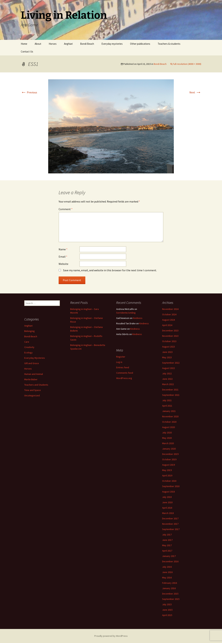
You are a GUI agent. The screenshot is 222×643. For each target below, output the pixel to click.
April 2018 (167, 507)
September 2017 (171, 529)
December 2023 (170, 330)
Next (195, 92)
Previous (29, 92)
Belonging (29, 331)
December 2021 (170, 389)
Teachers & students (169, 43)
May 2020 (167, 437)
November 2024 (170, 309)
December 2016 (170, 561)
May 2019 (167, 470)
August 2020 (168, 427)
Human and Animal (33, 374)
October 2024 (169, 314)
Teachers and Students (36, 384)
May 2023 (167, 357)
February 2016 (169, 582)
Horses (53, 43)
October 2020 (169, 421)
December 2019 (170, 454)
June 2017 (167, 539)
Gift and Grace (31, 363)
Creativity (29, 347)
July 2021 (167, 400)
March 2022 (168, 384)
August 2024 (168, 319)
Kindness (137, 318)
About (38, 43)
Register (120, 356)
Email (63, 256)
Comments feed (124, 372)
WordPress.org (124, 378)
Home (24, 43)
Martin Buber (30, 379)
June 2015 (167, 609)
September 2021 (171, 395)
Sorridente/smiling (126, 312)
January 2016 (169, 588)
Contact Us (27, 51)
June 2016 (167, 572)
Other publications (140, 43)
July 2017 (167, 534)
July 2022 (167, 373)
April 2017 (167, 550)
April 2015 (167, 615)
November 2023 (170, 335)
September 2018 (171, 486)
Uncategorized (32, 395)
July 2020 (167, 432)
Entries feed (122, 367)
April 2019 (167, 475)
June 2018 (167, 502)
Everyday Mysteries (34, 357)
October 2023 (169, 341)
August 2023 (168, 346)
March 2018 (168, 513)
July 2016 (167, 566)
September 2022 (171, 362)
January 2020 (169, 448)
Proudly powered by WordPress (111, 635)
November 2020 (170, 416)
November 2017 (170, 523)
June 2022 (167, 378)
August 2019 (168, 464)
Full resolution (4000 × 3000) (187, 63)
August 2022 (168, 368)
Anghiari (68, 43)
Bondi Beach (87, 43)
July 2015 (167, 604)
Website (63, 264)
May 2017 (167, 545)
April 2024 (167, 325)
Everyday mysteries (112, 43)
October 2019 (169, 459)
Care (26, 341)
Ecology (28, 352)
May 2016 (167, 577)
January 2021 (169, 411)
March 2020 (168, 443)
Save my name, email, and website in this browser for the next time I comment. (110, 270)
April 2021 (167, 405)
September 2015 (171, 599)
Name (63, 249)
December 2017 (170, 518)
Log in (119, 362)
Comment (65, 209)
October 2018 (169, 480)
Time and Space (32, 390)
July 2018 (167, 497)
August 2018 (168, 491)
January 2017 (169, 556)
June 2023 (167, 352)
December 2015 (170, 593)
